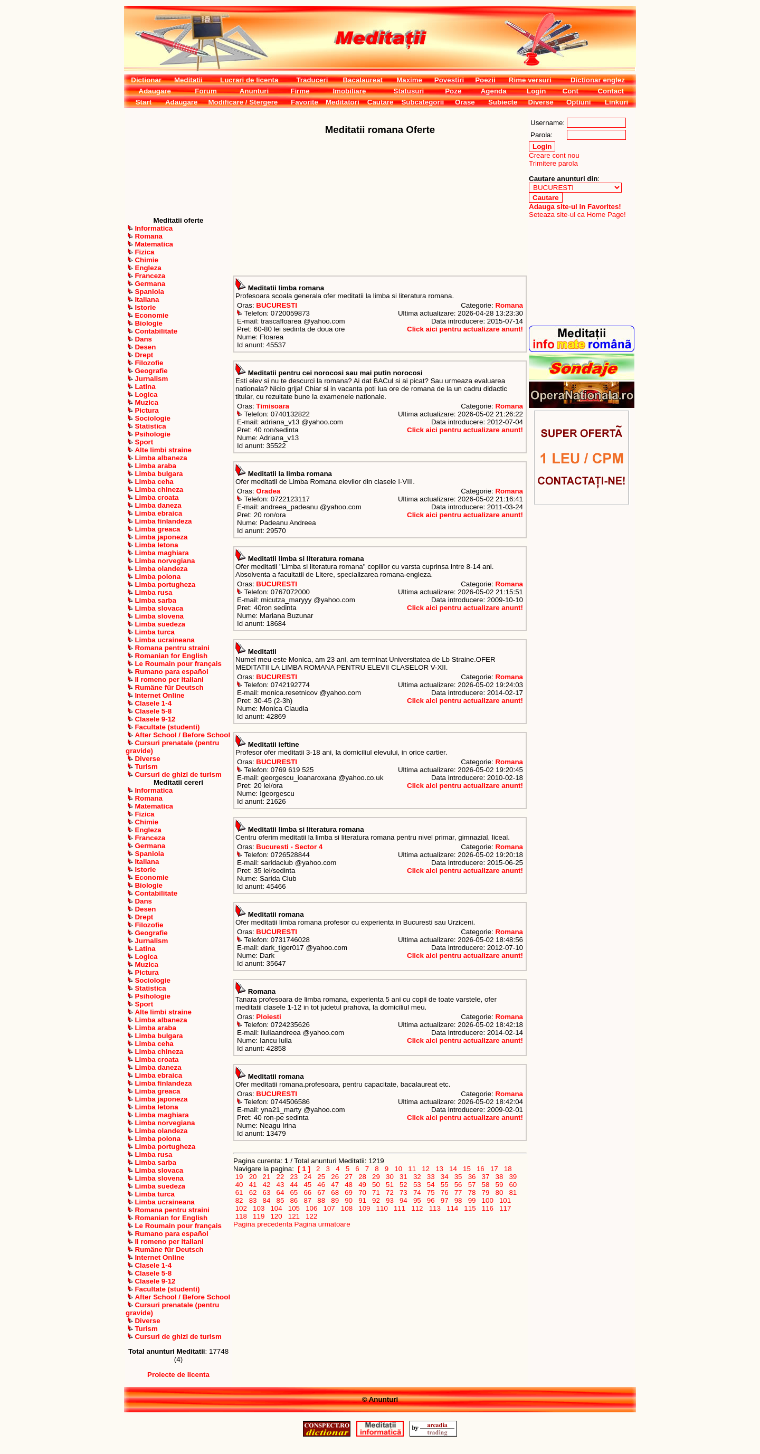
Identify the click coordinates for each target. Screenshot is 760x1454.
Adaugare (155, 91)
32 (417, 1177)
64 (280, 1192)
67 (321, 1192)
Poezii (485, 80)
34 (444, 1177)
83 (253, 1200)
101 (505, 1200)
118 (241, 1216)
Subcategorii (422, 102)
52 (403, 1185)
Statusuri (409, 91)
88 (321, 1200)
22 (280, 1177)
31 (403, 1177)
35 (458, 1177)
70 (362, 1192)
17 (494, 1169)
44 (294, 1185)
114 (452, 1208)
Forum (205, 91)
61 (239, 1192)
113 (435, 1208)
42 (266, 1185)
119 (259, 1216)
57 (472, 1185)
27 (349, 1177)
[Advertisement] (178, 162)
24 (308, 1177)
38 (499, 1177)
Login (536, 91)
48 (349, 1185)
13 (439, 1169)
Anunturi (254, 91)
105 (294, 1208)
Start (143, 102)
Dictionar (146, 80)
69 (349, 1192)
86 (294, 1200)
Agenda (494, 91)
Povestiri (449, 80)
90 (349, 1200)
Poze (453, 91)
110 (382, 1208)
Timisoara (272, 406)
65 (294, 1192)
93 (389, 1200)
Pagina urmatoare (322, 1224)
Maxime (409, 80)
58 (485, 1185)
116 (488, 1208)
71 (376, 1192)
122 (311, 1216)
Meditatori (342, 102)
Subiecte (503, 102)
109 (365, 1208)
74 (417, 1192)
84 (266, 1200)
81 (513, 1192)
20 (253, 1177)
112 (417, 1208)
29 (376, 1177)
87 (308, 1200)
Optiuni (578, 102)
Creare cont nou (554, 155)
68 (335, 1192)
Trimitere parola (553, 163)
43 (280, 1185)
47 (335, 1185)
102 (241, 1208)
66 (308, 1192)
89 (335, 1200)
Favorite (304, 102)
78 (472, 1192)
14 (453, 1169)
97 (444, 1200)
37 (485, 1177)
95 (417, 1200)
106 (311, 1208)
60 (513, 1185)
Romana (509, 305)
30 (389, 1177)
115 (470, 1208)
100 (488, 1200)
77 (458, 1192)
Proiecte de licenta (178, 1375)
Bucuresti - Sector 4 (289, 847)
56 (458, 1185)
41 (253, 1185)
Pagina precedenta (262, 1224)
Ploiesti (268, 1017)
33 (430, 1177)
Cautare (380, 102)
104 (276, 1208)
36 (472, 1177)
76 (444, 1192)
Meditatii (188, 80)
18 (508, 1169)
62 (253, 1192)
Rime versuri (530, 80)
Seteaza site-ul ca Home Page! (577, 214)
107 (329, 1208)
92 (376, 1200)
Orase (465, 102)
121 (294, 1216)
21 (266, 1177)
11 (412, 1169)
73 (403, 1192)
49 (362, 1185)
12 (426, 1169)
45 (308, 1185)
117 (505, 1208)
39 (513, 1177)
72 (389, 1192)
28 (362, 1177)
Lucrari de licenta (249, 80)
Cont (570, 91)
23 (294, 1177)
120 (276, 1216)
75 (430, 1192)
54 (430, 1185)
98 (458, 1200)
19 (239, 1177)
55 (444, 1185)
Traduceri (312, 80)
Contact (610, 91)
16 (480, 1169)
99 (472, 1200)
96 (430, 1200)
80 (499, 1192)
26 (335, 1177)
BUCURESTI (276, 305)
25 (321, 1177)
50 (376, 1185)
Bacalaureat (363, 80)
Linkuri (616, 102)
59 (499, 1185)
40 (239, 1185)
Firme (299, 91)
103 (259, 1208)
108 (347, 1208)
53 (417, 1185)
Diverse (540, 102)
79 (485, 1192)
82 (239, 1200)
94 (403, 1200)
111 (399, 1208)
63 (266, 1192)
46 (321, 1185)
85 (280, 1200)
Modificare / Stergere (243, 102)
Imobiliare (349, 91)
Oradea (268, 491)
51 (389, 1185)
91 (362, 1200)
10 (398, 1169)
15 (466, 1169)
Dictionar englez (598, 80)
